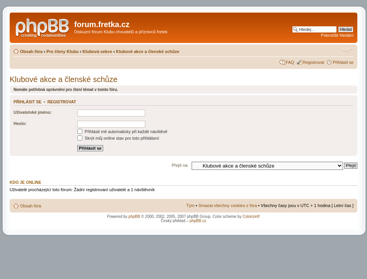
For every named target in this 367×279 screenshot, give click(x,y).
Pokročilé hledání (337, 35)
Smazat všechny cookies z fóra (227, 205)
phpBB (134, 216)
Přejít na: (180, 165)
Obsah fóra (31, 51)
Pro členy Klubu (62, 51)
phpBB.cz (198, 221)
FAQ (290, 62)
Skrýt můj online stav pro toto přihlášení (118, 138)
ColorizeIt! (251, 216)
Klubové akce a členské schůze (147, 51)
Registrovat (314, 62)
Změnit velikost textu (347, 49)
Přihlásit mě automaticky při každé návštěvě (122, 131)
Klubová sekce (97, 51)
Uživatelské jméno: (33, 112)
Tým (190, 205)
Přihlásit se (343, 62)
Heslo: (20, 123)
